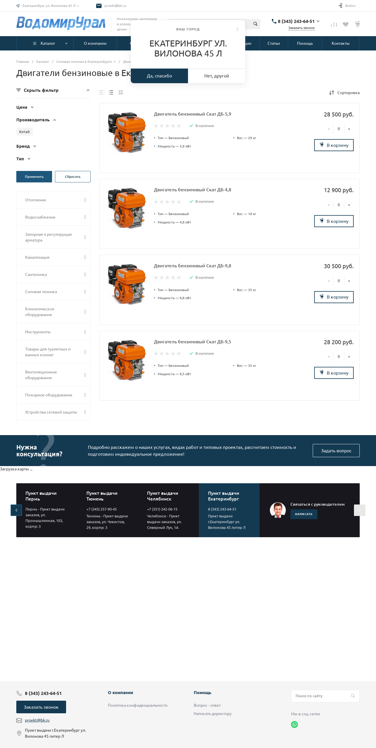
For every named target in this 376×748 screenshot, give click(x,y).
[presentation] (16, 510)
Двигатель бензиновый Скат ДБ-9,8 (192, 265)
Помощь (202, 692)
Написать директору (212, 713)
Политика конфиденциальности (137, 705)
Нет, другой (216, 75)
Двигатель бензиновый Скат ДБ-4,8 (192, 189)
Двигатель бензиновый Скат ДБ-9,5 (192, 341)
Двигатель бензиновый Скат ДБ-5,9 (192, 113)
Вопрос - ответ (207, 705)
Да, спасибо (159, 75)
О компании (120, 692)
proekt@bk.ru (115, 5)
